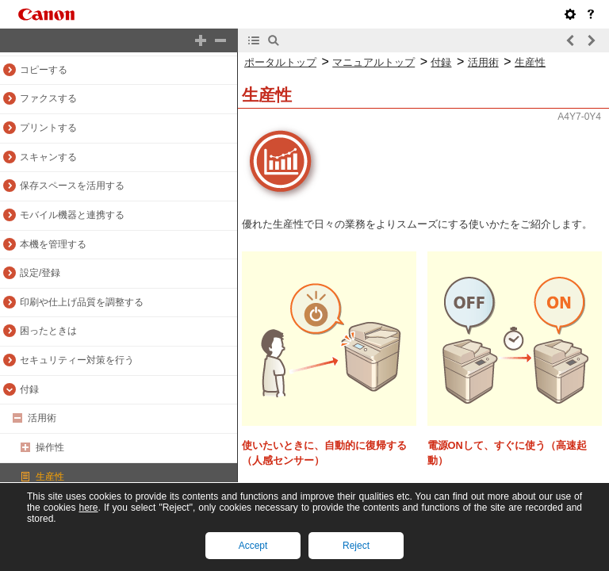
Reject (356, 545)
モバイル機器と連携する (72, 214)
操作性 (50, 447)
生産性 (50, 476)
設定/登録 (40, 272)
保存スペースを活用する (72, 185)
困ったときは (48, 330)
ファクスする (48, 98)
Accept (253, 545)
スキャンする (48, 157)
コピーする (43, 69)
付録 (29, 389)
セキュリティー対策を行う (77, 360)
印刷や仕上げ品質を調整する (82, 302)
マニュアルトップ (373, 62)
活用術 (42, 417)
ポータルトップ (280, 62)
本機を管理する (53, 244)
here (88, 507)
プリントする (48, 127)
